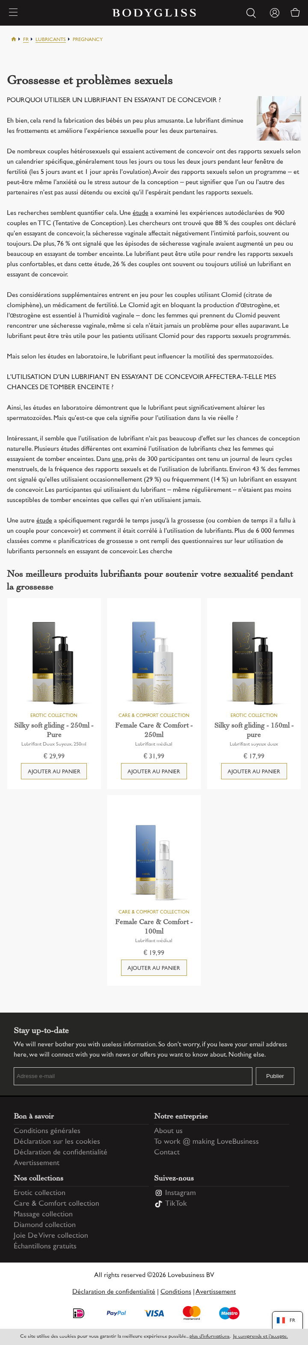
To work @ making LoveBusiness (206, 1142)
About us (168, 1131)
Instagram (180, 1193)
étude (140, 213)
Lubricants (51, 40)
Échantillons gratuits (45, 1246)
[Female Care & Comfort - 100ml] (154, 861)
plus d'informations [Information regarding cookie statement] (210, 1336)
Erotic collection (39, 1193)
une (117, 459)
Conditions (175, 1292)
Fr (26, 40)
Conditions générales (47, 1131)
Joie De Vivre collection (51, 1236)
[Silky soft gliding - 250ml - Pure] (54, 664)
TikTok (176, 1204)
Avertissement (36, 1163)
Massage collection (43, 1214)
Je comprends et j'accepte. (260, 1336)
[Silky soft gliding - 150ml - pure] (254, 664)
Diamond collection (45, 1225)
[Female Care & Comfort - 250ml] (154, 664)
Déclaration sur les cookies (57, 1142)
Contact (167, 1152)
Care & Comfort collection (56, 1204)
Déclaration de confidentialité (60, 1152)
